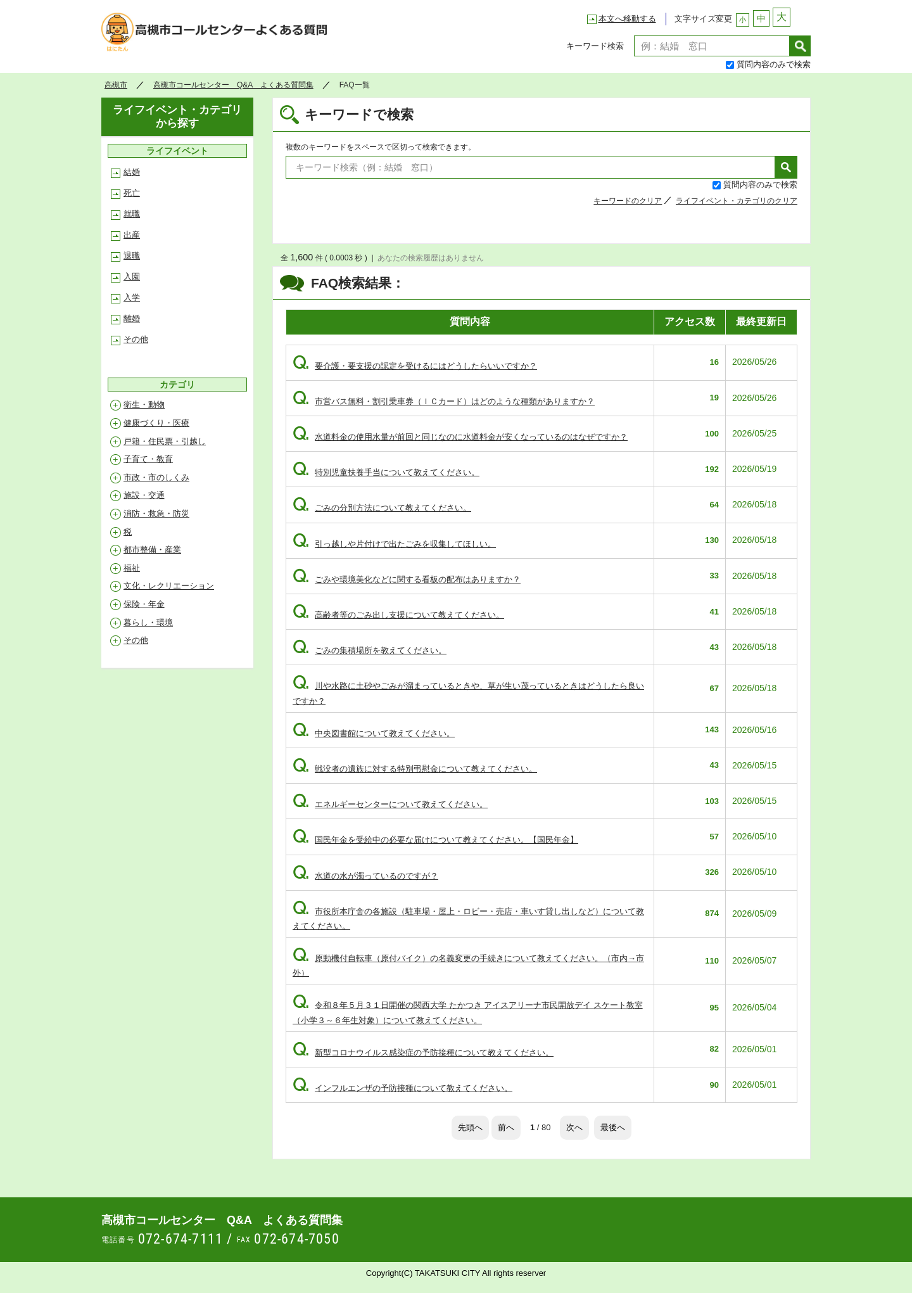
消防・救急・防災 (156, 513)
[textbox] (712, 45)
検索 (800, 45)
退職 (132, 255)
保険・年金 (144, 604)
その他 (136, 339)
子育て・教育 (148, 459)
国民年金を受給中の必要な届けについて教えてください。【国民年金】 (435, 839)
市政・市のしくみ (156, 477)
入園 (132, 276)
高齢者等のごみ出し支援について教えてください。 (398, 615)
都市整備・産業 (152, 549)
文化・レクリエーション (169, 585)
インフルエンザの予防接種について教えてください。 (402, 1088)
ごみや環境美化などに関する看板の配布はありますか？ (407, 579)
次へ (574, 1127)
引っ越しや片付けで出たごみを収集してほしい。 (394, 544)
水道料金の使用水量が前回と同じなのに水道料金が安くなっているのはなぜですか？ (460, 437)
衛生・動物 (144, 404)
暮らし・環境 (148, 622)
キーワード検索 (595, 46)
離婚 (132, 318)
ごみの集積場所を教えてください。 (369, 650)
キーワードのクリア (627, 200)
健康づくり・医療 (156, 423)
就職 (132, 214)
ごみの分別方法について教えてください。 (382, 508)
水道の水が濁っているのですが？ (365, 876)
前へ (506, 1127)
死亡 (132, 193)
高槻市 (115, 84)
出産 (132, 234)
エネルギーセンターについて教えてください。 (390, 804)
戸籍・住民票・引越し (165, 441)
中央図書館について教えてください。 (374, 733)
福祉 (132, 568)
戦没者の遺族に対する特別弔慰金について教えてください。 (415, 769)
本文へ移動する (627, 18)
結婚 (132, 172)
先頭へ (470, 1127)
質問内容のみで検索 (774, 64)
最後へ (612, 1127)
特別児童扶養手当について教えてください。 (386, 472)
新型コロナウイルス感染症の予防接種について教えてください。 (423, 1052)
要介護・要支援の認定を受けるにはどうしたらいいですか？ (415, 366)
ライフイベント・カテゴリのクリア (736, 200)
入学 (132, 297)
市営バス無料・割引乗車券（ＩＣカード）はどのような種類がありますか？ (444, 401)
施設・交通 (144, 495)
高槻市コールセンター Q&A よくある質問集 (218, 35)
